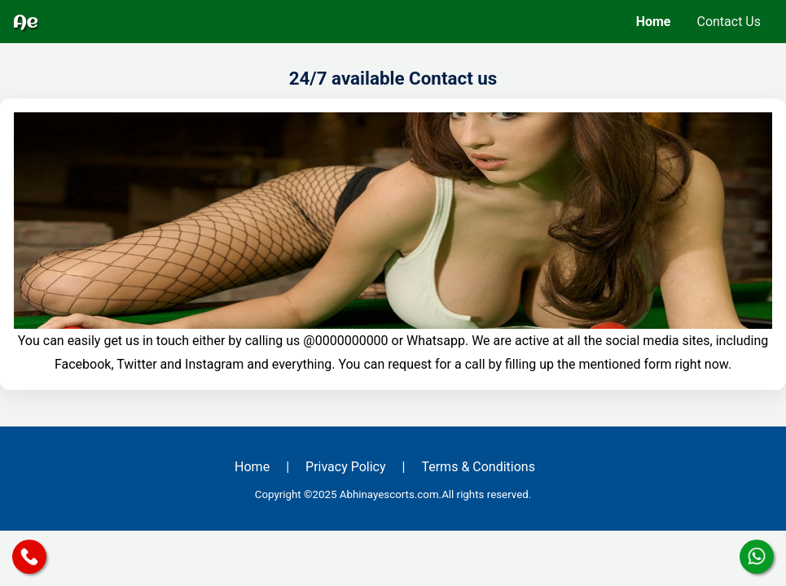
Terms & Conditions (478, 466)
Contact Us (728, 21)
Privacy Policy (345, 466)
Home (653, 21)
